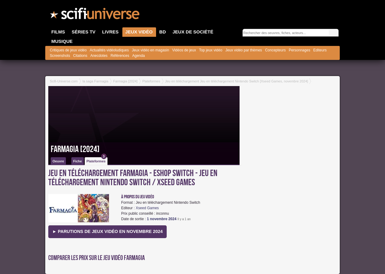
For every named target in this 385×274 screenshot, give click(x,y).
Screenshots (60, 56)
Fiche (77, 161)
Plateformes (97, 160)
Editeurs (320, 50)
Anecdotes (98, 56)
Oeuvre (58, 161)
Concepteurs (275, 50)
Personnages (299, 50)
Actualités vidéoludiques (109, 50)
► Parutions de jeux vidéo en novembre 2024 (107, 231)
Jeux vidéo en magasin (150, 50)
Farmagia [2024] (75, 149)
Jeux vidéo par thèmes (243, 50)
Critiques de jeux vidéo (68, 50)
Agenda (138, 56)
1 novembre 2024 (161, 219)
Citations (80, 56)
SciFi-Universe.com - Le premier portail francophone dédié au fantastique (95, 15)
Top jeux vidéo (210, 50)
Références (120, 56)
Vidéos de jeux (184, 50)
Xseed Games (147, 208)
